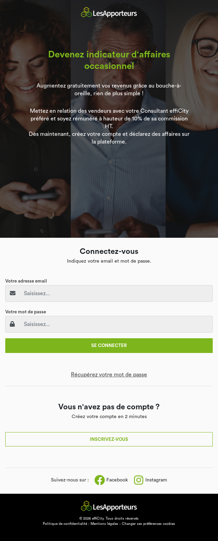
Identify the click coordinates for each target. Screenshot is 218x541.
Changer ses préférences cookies (148, 524)
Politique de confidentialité (65, 524)
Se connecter (109, 345)
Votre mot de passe (25, 312)
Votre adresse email (26, 281)
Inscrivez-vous (109, 439)
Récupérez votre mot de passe (109, 374)
